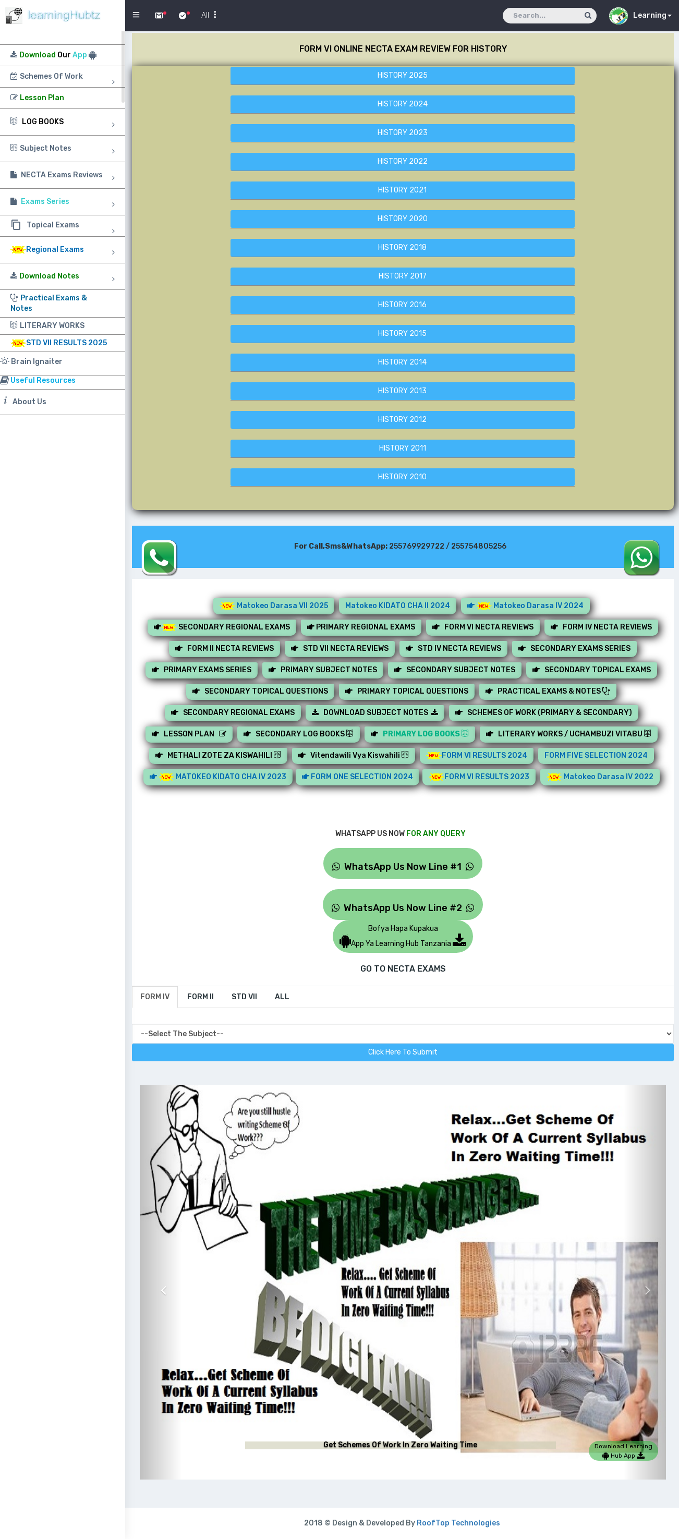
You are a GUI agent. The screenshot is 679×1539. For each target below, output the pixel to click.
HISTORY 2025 (403, 75)
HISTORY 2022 (403, 161)
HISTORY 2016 (402, 304)
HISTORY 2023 (403, 132)
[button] (161, 1282)
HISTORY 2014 (402, 362)
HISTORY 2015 (402, 333)
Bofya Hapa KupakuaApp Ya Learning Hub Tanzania (403, 936)
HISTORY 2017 (403, 276)
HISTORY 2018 (402, 247)
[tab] (155, 997)
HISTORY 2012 (402, 419)
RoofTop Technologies (458, 1523)
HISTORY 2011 (402, 448)
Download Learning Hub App (623, 1451)
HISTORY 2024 (403, 104)
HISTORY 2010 (402, 476)
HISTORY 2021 (402, 190)
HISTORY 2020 (403, 218)
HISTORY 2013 (402, 390)
